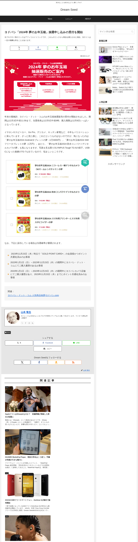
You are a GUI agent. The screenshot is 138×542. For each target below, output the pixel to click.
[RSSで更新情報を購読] (32, 323)
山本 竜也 (26, 312)
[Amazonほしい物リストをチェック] (29, 323)
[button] (69, 48)
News (7, 332)
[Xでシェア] (26, 48)
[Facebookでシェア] (40, 48)
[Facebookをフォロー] (25, 323)
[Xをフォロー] (22, 323)
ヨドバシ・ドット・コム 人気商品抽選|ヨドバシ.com (33, 295)
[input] (116, 31)
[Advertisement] (48, 479)
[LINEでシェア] (55, 48)
